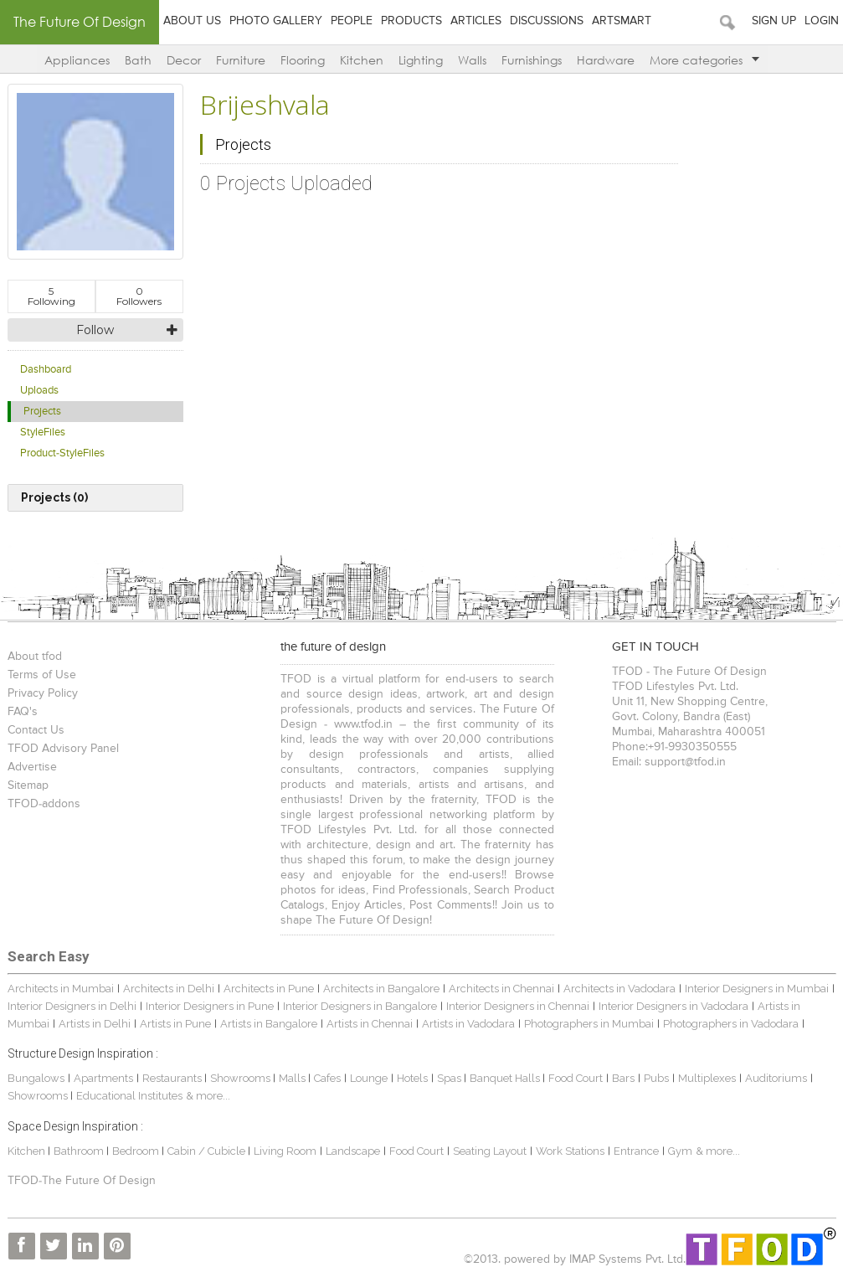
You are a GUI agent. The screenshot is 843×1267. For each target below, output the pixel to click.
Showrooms (241, 1078)
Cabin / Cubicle (207, 1151)
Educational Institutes (129, 1095)
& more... (208, 1095)
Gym (680, 1151)
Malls (293, 1078)
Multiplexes (707, 1078)
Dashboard (45, 369)
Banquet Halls (506, 1078)
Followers (139, 296)
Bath (138, 60)
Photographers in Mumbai (589, 1023)
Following (51, 296)
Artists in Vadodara (468, 1023)
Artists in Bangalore (268, 1023)
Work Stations (570, 1151)
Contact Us (36, 730)
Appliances (77, 60)
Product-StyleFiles (62, 453)
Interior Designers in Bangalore (360, 1006)
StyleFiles (42, 432)
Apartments (103, 1078)
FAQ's (23, 712)
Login (821, 21)
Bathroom (80, 1151)
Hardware (606, 60)
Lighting (420, 60)
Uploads (39, 390)
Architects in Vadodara (619, 988)
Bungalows (36, 1078)
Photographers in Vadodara (731, 1023)
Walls (472, 60)
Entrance (636, 1151)
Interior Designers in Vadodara (673, 1006)
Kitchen (361, 60)
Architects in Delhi (168, 988)
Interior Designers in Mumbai (757, 988)
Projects (42, 411)
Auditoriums (776, 1078)
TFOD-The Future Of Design (82, 1181)
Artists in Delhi (95, 1023)
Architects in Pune (269, 988)
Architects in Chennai (501, 988)
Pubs (656, 1078)
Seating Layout (490, 1151)
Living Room (285, 1151)
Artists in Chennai (369, 1023)
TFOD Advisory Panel (63, 749)
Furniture (240, 60)
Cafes (327, 1078)
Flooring (302, 60)
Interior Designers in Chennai (517, 1006)
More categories (704, 60)
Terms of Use (42, 675)
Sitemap (28, 785)
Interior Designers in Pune (210, 1006)
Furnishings (531, 60)
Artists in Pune (175, 1023)
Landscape (353, 1151)
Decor (184, 60)
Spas (450, 1078)
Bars (623, 1078)
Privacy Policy (43, 693)
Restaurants (173, 1078)
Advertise (32, 767)
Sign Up (774, 21)
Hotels (412, 1078)
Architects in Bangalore (381, 988)
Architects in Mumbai (61, 988)
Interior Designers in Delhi (72, 1006)
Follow (95, 329)
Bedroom (137, 1151)
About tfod (35, 656)
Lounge (369, 1078)
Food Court (575, 1078)
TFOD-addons (44, 804)
